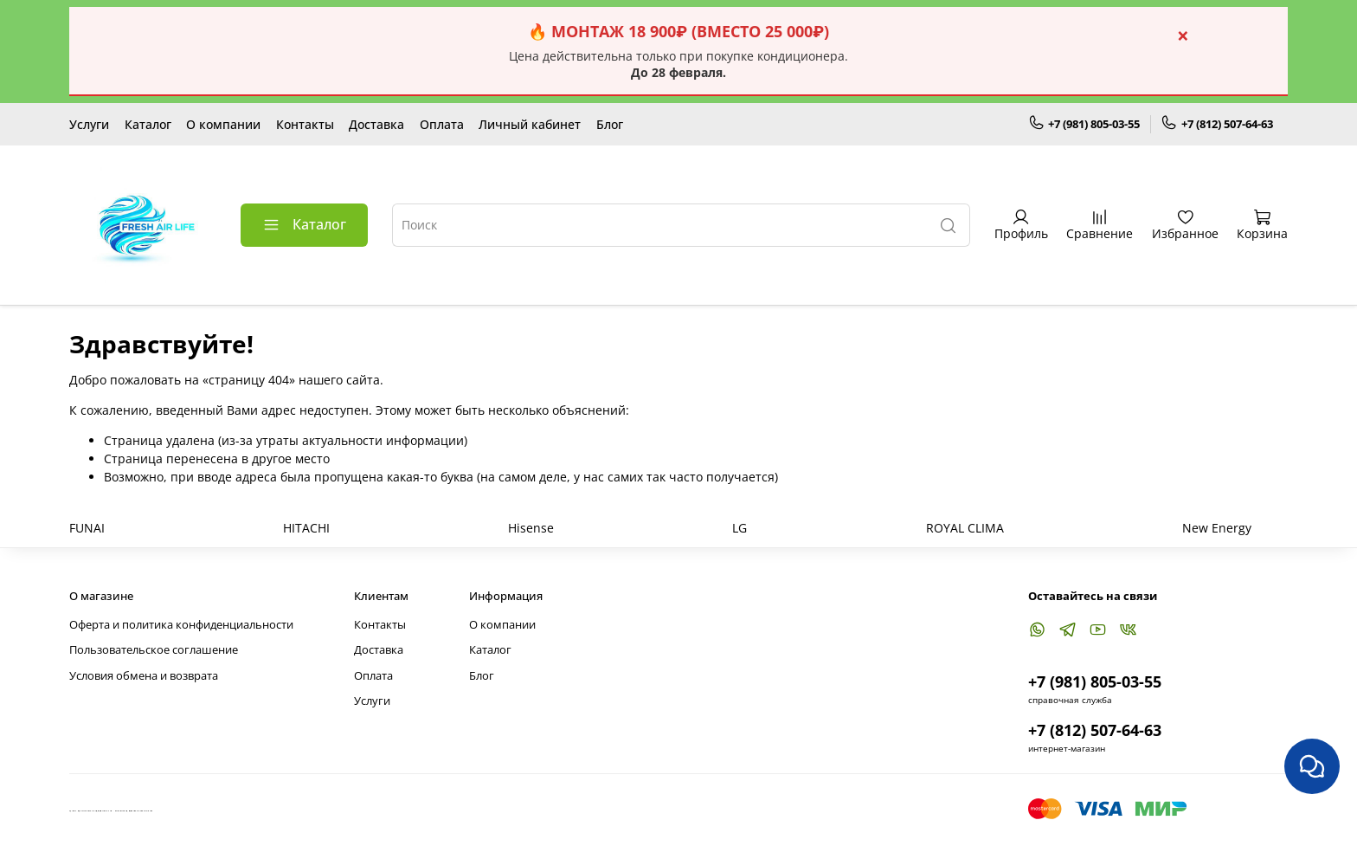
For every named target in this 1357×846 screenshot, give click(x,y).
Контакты (305, 124)
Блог (609, 124)
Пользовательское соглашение (153, 650)
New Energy (1216, 528)
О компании (223, 124)
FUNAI (87, 528)
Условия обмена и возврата (143, 675)
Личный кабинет (530, 124)
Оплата (442, 124)
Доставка (376, 124)
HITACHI (306, 528)
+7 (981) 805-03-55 (1084, 123)
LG (739, 528)
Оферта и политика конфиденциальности (181, 624)
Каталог (148, 124)
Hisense (531, 528)
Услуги (89, 124)
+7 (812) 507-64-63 (1217, 123)
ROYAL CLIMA (965, 528)
